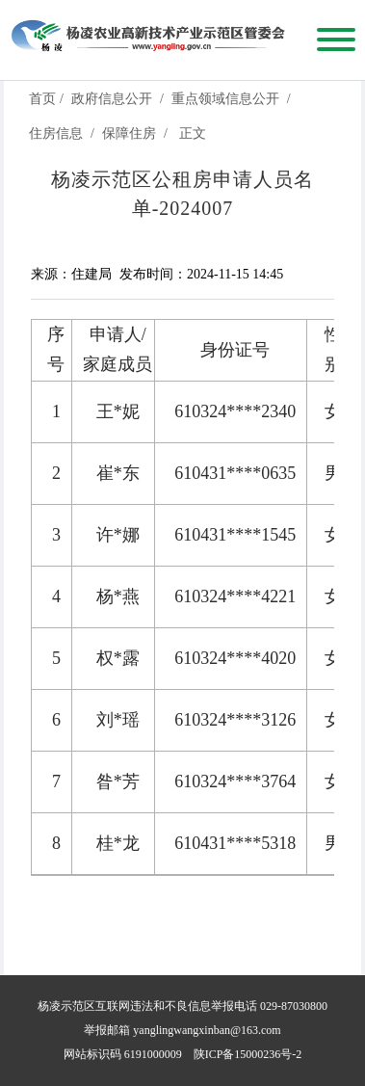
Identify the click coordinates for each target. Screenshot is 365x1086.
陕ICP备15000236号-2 (248, 1054)
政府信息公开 (111, 99)
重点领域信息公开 (225, 99)
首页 (42, 99)
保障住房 (129, 133)
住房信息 (56, 133)
